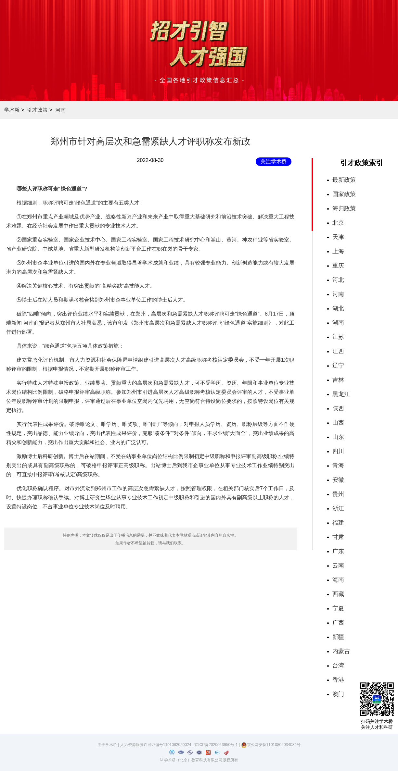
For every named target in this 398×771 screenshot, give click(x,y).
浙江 (338, 508)
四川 (338, 451)
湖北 (338, 308)
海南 (338, 580)
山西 (338, 422)
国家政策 (344, 194)
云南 (338, 565)
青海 (338, 465)
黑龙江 (341, 394)
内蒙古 (341, 651)
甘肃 (338, 537)
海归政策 (344, 208)
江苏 (338, 337)
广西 (338, 622)
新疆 (338, 637)
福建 (338, 522)
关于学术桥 (107, 744)
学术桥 (12, 110)
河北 (338, 280)
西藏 (338, 594)
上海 (338, 251)
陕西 (338, 408)
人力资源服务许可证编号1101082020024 (156, 744)
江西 (338, 351)
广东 (338, 551)
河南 (60, 110)
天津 (338, 237)
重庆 (338, 265)
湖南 (338, 322)
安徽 (338, 480)
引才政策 (37, 110)
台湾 (338, 665)
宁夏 (338, 608)
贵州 (338, 494)
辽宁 (338, 365)
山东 (338, 437)
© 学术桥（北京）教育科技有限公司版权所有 (199, 760)
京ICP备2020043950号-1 (216, 744)
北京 (338, 222)
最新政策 (344, 180)
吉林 (338, 380)
